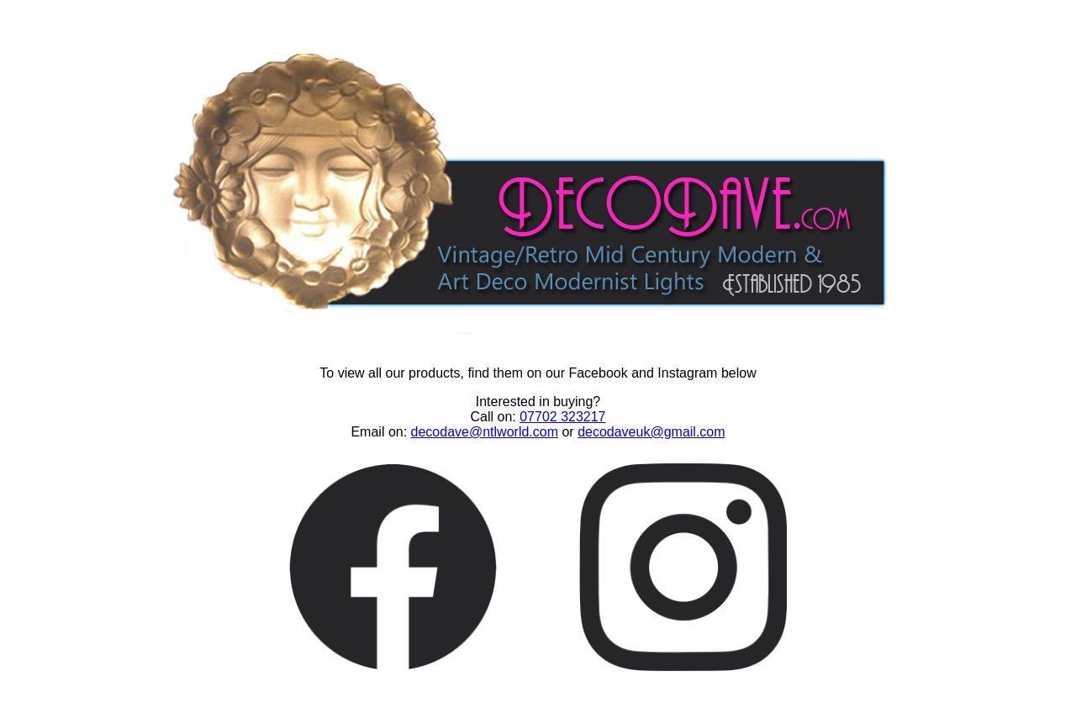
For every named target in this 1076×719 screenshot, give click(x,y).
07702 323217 (562, 417)
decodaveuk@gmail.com (651, 432)
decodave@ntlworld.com (484, 432)
